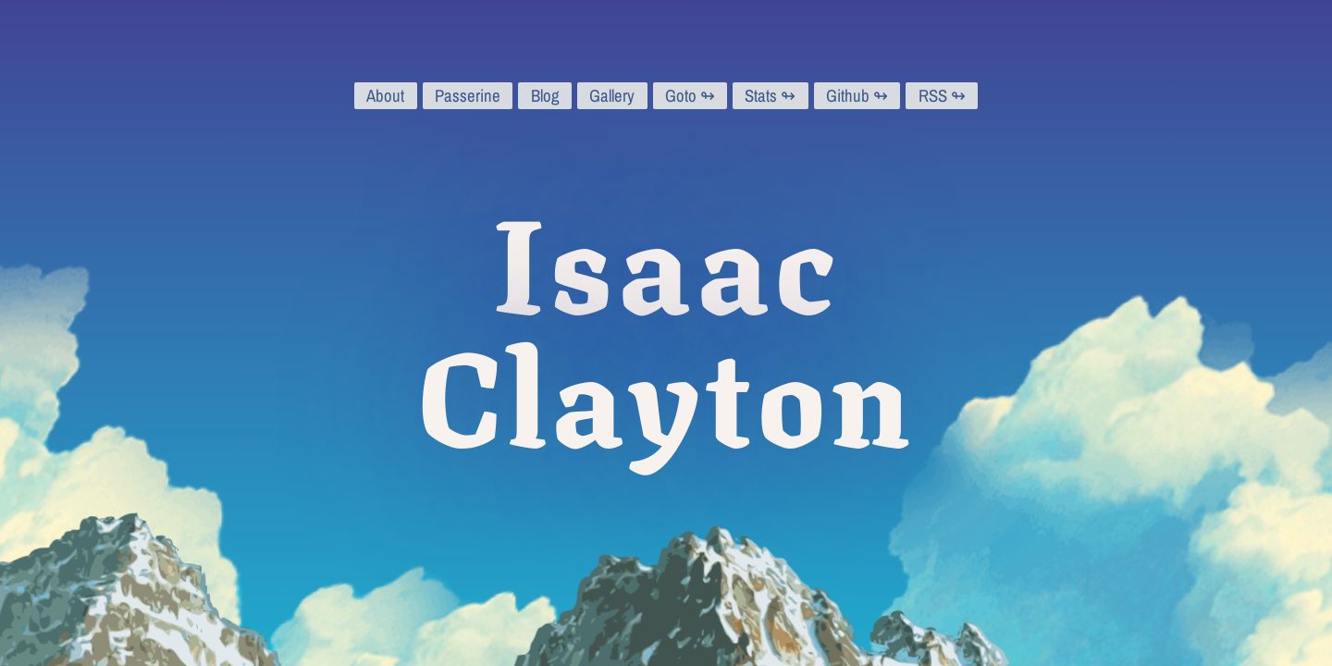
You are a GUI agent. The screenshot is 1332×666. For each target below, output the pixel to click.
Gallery (612, 95)
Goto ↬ (690, 95)
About (385, 95)
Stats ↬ (770, 95)
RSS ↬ (942, 95)
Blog (545, 95)
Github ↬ (857, 95)
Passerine (467, 95)
